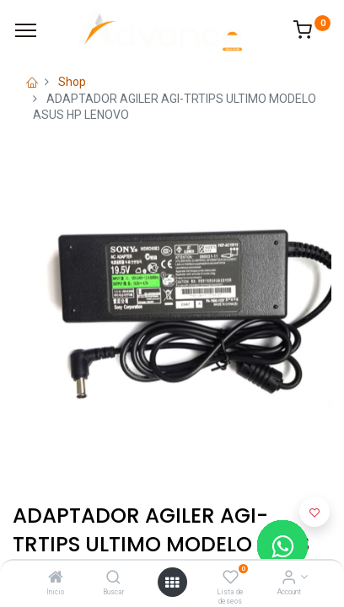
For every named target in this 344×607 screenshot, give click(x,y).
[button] (314, 512)
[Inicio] (55, 578)
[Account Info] (289, 578)
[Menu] (25, 30)
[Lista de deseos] (231, 578)
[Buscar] (113, 578)
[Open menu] (172, 582)
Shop (72, 82)
